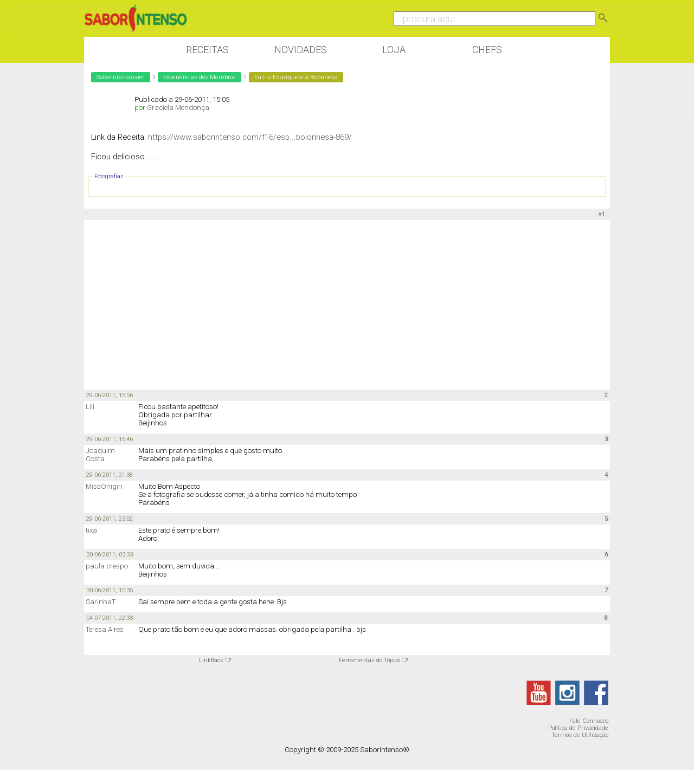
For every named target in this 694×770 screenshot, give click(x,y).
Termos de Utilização (579, 735)
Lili (90, 407)
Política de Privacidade (578, 728)
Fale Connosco (588, 720)
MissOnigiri (104, 486)
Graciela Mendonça (178, 107)
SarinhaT (100, 602)
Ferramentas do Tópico (369, 660)
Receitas (207, 49)
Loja (394, 49)
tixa (91, 530)
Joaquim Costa (100, 455)
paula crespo (107, 566)
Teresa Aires (105, 629)
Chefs (487, 49)
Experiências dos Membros (199, 77)
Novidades (300, 49)
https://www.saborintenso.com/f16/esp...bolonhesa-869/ (250, 137)
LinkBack (211, 660)
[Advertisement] (347, 304)
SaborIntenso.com (121, 77)
